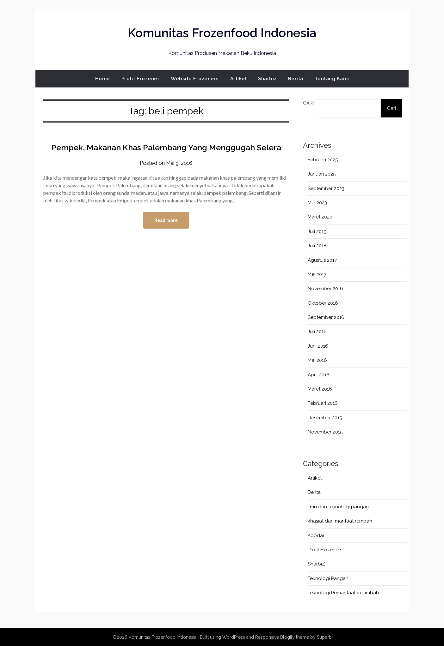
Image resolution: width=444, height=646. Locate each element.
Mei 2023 (317, 203)
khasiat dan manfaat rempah (340, 521)
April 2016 (319, 375)
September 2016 (326, 317)
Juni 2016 (318, 346)
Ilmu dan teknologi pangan (338, 507)
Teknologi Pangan (328, 578)
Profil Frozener (140, 78)
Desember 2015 (325, 418)
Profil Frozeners (325, 550)
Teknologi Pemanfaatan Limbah (343, 592)
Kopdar (316, 535)
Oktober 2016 (323, 303)
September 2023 (326, 188)
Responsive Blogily (275, 637)
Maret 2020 (320, 217)
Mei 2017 (317, 274)
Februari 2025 (323, 160)
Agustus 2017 (322, 260)
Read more (166, 234)
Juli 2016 (317, 331)
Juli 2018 (317, 245)
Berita (295, 78)
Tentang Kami (332, 78)
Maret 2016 (320, 389)
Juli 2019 (317, 231)
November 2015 (325, 432)
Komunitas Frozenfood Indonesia (222, 32)
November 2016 (325, 288)
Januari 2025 (322, 174)
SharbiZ (316, 564)
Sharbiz (267, 78)
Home (102, 78)
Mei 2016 (317, 360)
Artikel (238, 78)
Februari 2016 (323, 403)
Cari (308, 103)
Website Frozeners (195, 78)
